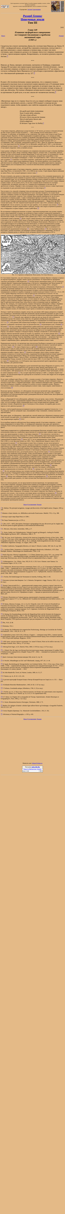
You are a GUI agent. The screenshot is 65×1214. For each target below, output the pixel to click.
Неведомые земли (32, 17)
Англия (29, 9)
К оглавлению (32, 504)
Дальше (61, 36)
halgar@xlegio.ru (37, 763)
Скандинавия (36, 9)
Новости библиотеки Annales (32, 769)
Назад (3, 36)
